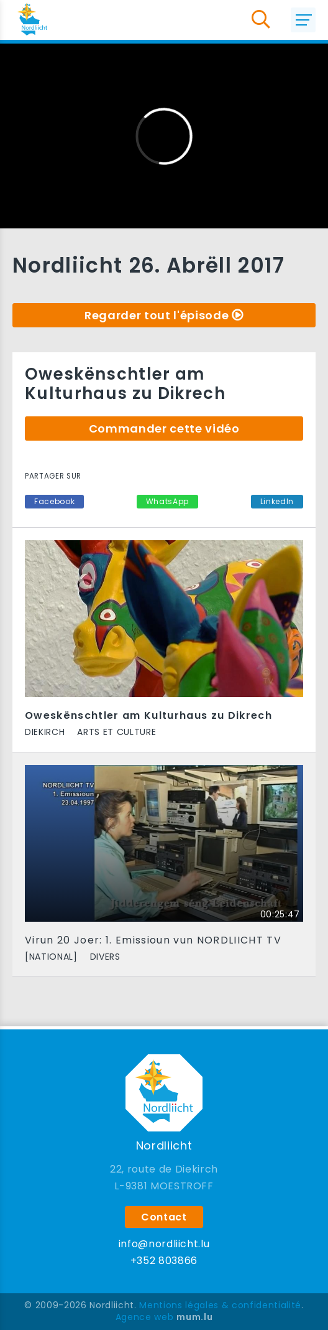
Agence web (145, 1317)
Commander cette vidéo (164, 428)
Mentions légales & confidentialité (220, 1305)
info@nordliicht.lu (164, 1244)
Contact (164, 1217)
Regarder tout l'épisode (156, 315)
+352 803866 (164, 1260)
